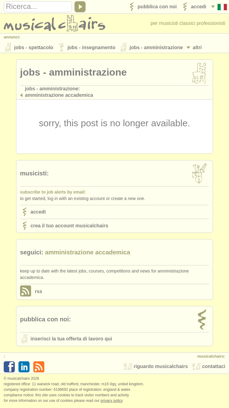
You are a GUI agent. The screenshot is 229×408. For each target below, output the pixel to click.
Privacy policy (112, 401)
